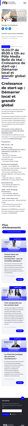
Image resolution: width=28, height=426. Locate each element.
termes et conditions (19, 46)
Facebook (10, 137)
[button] (2, 28)
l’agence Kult (14, 419)
